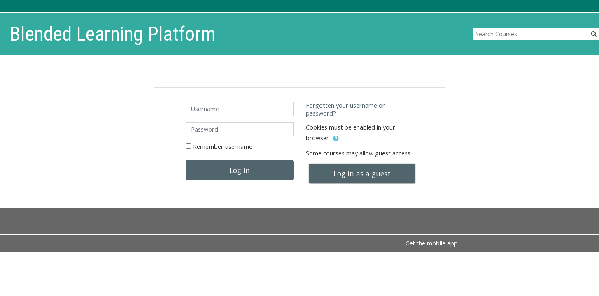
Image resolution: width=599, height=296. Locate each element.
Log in (239, 170)
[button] (336, 138)
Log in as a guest (362, 173)
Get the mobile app (432, 243)
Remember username (222, 146)
